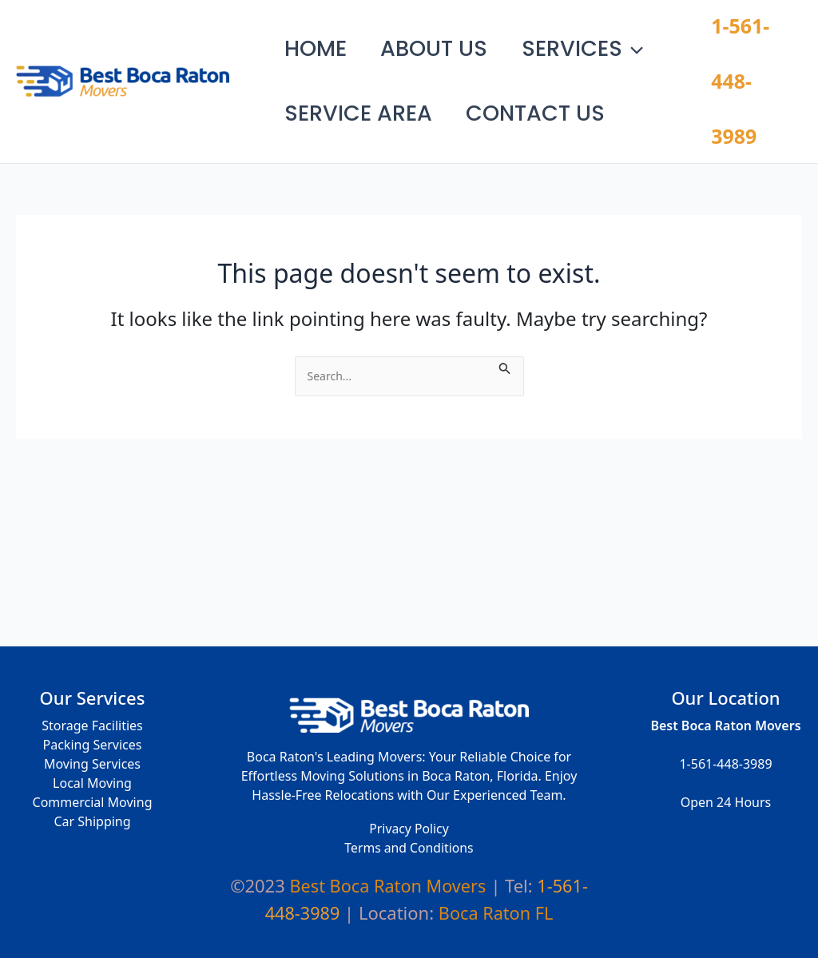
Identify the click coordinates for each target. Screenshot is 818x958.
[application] (655, 37)
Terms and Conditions (409, 849)
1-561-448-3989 (744, 68)
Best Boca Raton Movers (247, 68)
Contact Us (549, 106)
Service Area (363, 106)
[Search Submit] (506, 342)
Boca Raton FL (496, 912)
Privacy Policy (409, 830)
